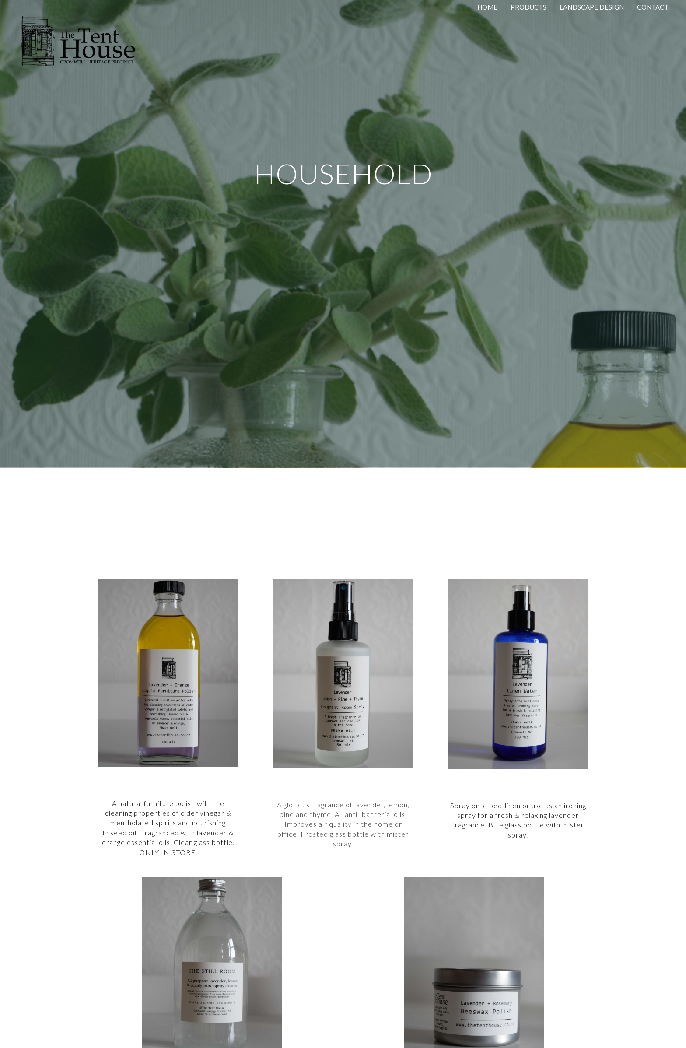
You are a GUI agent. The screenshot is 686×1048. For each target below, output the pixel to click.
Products (528, 7)
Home (487, 7)
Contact (652, 7)
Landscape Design (592, 7)
